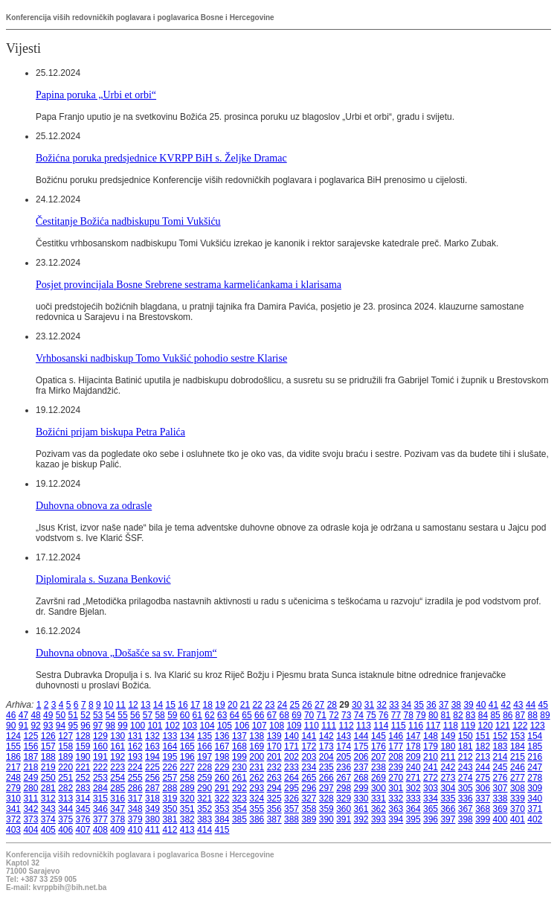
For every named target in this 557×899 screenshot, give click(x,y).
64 (234, 715)
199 (239, 757)
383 (204, 819)
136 (222, 736)
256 (152, 777)
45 (543, 705)
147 (413, 736)
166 (204, 746)
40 (481, 705)
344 (65, 809)
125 (30, 736)
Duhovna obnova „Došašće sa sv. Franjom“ (126, 653)
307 (500, 788)
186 (13, 757)
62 (209, 715)
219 (48, 767)
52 (85, 715)
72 (333, 715)
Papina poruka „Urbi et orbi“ (96, 94)
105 (224, 725)
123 (537, 725)
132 (152, 736)
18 (208, 705)
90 (11, 725)
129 (100, 736)
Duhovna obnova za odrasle (94, 505)
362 (378, 809)
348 (135, 809)
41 (493, 705)
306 (482, 788)
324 (256, 798)
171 (291, 746)
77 (396, 715)
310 (13, 798)
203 (308, 757)
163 (152, 746)
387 (274, 819)
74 (359, 715)
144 (361, 736)
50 (60, 715)
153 (517, 736)
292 (239, 788)
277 (517, 777)
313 (65, 798)
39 (468, 705)
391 (343, 819)
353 (222, 809)
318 (152, 798)
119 (467, 725)
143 (343, 736)
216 (534, 757)
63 (222, 715)
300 (378, 788)
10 (108, 705)
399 (482, 819)
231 (256, 767)
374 (48, 819)
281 (48, 788)
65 (246, 715)
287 (152, 788)
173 (326, 746)
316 (117, 798)
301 (395, 788)
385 (239, 819)
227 (187, 767)
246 (517, 767)
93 (48, 725)
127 (65, 736)
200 (256, 757)
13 (145, 705)
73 (346, 715)
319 (169, 798)
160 (100, 746)
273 (447, 777)
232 (274, 767)
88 (533, 715)
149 (447, 736)
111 (328, 725)
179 (430, 746)
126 (48, 736)
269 (378, 777)
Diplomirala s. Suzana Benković (103, 579)
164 (169, 746)
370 (517, 809)
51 (73, 715)
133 (169, 736)
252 (83, 777)
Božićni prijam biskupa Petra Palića (110, 432)
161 (117, 746)
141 (308, 736)
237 (361, 767)
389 (308, 819)
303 (430, 788)
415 (222, 830)
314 (83, 798)
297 (326, 788)
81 (446, 715)
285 (117, 788)
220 (65, 767)
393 (378, 819)
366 (447, 809)
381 (169, 819)
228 (204, 767)
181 (465, 746)
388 (291, 819)
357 (291, 809)
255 (135, 777)
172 (308, 746)
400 (500, 819)
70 (309, 715)
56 (135, 715)
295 (291, 788)
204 (326, 757)
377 (100, 819)
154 (534, 736)
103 (189, 725)
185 (534, 746)
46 (11, 715)
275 (482, 777)
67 (272, 715)
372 (13, 819)
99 (122, 725)
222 (100, 767)
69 (296, 715)
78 (408, 715)
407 (83, 830)
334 (430, 798)
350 (169, 809)
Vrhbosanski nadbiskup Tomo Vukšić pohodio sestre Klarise (161, 358)
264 (291, 777)
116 (415, 725)
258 (187, 777)
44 (530, 705)
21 (245, 705)
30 (356, 705)
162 (135, 746)
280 (30, 788)
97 (98, 725)
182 (482, 746)
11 (121, 705)
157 (48, 746)
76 (383, 715)
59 (172, 715)
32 (381, 705)
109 (293, 725)
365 (430, 809)
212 (465, 757)
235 (326, 767)
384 (222, 819)
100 (137, 725)
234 (308, 767)
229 (222, 767)
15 (171, 705)
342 (30, 809)
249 (30, 777)
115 (398, 725)
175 (361, 746)
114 (380, 725)
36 (431, 705)
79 (420, 715)
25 (295, 705)
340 (534, 798)
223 (117, 767)
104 (207, 725)
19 (220, 705)
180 (447, 746)
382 (187, 819)
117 (432, 725)
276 (500, 777)
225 (152, 767)
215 (517, 757)
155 (13, 746)
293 (256, 788)
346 (100, 809)
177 (395, 746)
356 (274, 809)
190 (83, 757)
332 (395, 798)
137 (239, 736)
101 (154, 725)
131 (135, 736)
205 (343, 757)
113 (363, 725)
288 (169, 788)
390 (326, 819)
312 (48, 798)
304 (447, 788)
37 (443, 705)
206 (361, 757)
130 (117, 736)
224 (135, 767)
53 (98, 715)
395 (413, 819)
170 (274, 746)
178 (413, 746)
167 (222, 746)
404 (30, 830)
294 (274, 788)
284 (100, 788)
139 (274, 736)
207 (378, 757)
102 (172, 725)
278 (534, 777)
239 (395, 767)
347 (117, 809)
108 (276, 725)
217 (13, 767)
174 (343, 746)
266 (326, 777)
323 (239, 798)
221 (83, 767)
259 (204, 777)
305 (465, 788)
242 (447, 767)
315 (100, 798)
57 (147, 715)
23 (269, 705)
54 (110, 715)
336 (465, 798)
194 (152, 757)
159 (83, 746)
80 (433, 715)
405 (48, 830)
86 (507, 715)
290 (204, 788)
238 (378, 767)
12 (133, 705)
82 (458, 715)
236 (343, 767)
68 (284, 715)
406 (65, 830)
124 (13, 736)
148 (430, 736)
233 (291, 767)
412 (169, 830)
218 (30, 767)
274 (465, 777)
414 (204, 830)
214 (500, 757)
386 (256, 819)
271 (413, 777)
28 (332, 705)
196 (187, 757)
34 (406, 705)
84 (483, 715)
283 (83, 788)
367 (465, 809)
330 (361, 798)
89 (545, 715)
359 (326, 809)
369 (500, 809)
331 (378, 798)
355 (256, 809)
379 (135, 819)
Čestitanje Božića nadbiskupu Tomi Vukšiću (128, 221)
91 (23, 725)
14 (158, 705)
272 (430, 777)
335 (447, 798)
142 (326, 736)
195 (169, 757)
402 (534, 819)
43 (518, 705)
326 (291, 798)
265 (308, 777)
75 (371, 715)
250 (48, 777)
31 (369, 705)
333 (413, 798)
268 (361, 777)
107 (259, 725)
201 (274, 757)
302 (413, 788)
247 (534, 767)
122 (519, 725)
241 (430, 767)
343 (48, 809)
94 (60, 725)
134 (187, 736)
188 (48, 757)
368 (482, 809)
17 (195, 705)
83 (470, 715)
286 (135, 788)
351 (187, 809)
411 (152, 830)
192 (117, 757)
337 (482, 798)
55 (122, 715)
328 (326, 798)
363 (395, 809)
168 (239, 746)
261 (239, 777)
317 (135, 798)
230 (239, 767)
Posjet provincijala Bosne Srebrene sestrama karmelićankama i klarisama (188, 284)
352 (204, 809)
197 (204, 757)
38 (456, 705)
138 (256, 736)
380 (152, 819)
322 (222, 798)
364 (413, 809)
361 (361, 809)
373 (30, 819)
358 (308, 809)
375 (65, 819)
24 (282, 705)
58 (159, 715)
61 (197, 715)
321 (204, 798)
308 (517, 788)
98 (110, 725)
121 (502, 725)
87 (520, 715)
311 (30, 798)
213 (482, 757)
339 (517, 798)
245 (500, 767)
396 (430, 819)
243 (465, 767)
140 (291, 736)
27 (319, 705)
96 (85, 725)
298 (343, 788)
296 (308, 788)
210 (430, 757)
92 (35, 725)
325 (274, 798)
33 (394, 705)
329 (343, 798)
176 (378, 746)
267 (343, 777)
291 (222, 788)
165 (187, 746)
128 (83, 736)
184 (517, 746)
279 (13, 788)
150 (465, 736)
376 (83, 819)
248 (13, 777)
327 (308, 798)
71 (321, 715)
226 (169, 767)
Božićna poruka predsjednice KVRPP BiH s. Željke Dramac (161, 158)
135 (204, 736)
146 (395, 736)
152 (500, 736)
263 (274, 777)
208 (395, 757)
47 (23, 715)
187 (30, 757)
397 (447, 819)
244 (482, 767)
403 (13, 830)
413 (187, 830)
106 (241, 725)
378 (117, 819)
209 (413, 757)
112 (346, 725)
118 (450, 725)
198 (222, 757)
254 (117, 777)
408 (100, 830)
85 (495, 715)
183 (500, 746)
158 (65, 746)
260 (222, 777)
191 (100, 757)
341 (13, 809)
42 (505, 705)
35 (419, 705)
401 (517, 819)
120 (485, 725)
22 (257, 705)
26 (307, 705)
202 (291, 757)
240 (413, 767)
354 (239, 809)
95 (73, 725)
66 (259, 715)
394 (395, 819)
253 (100, 777)
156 (30, 746)
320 (187, 798)
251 (65, 777)
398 (465, 819)
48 (35, 715)
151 (482, 736)
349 (152, 809)
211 (447, 757)
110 (311, 725)
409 (117, 830)
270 (395, 777)
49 (48, 715)
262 (256, 777)
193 (135, 757)
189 (65, 757)
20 (232, 705)
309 (534, 788)
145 (378, 736)
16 (182, 705)
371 (534, 809)
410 (135, 830)
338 (500, 798)
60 (185, 715)
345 (83, 809)
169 (256, 746)
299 (361, 788)
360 (343, 809)
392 (361, 819)
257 (169, 777)
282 (65, 788)
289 (187, 788)
